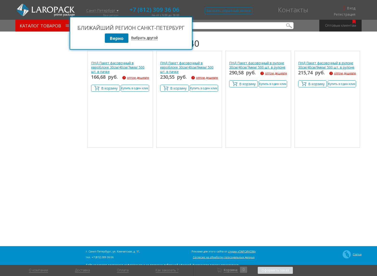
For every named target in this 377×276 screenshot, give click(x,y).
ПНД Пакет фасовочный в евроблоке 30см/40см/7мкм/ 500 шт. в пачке (118, 67)
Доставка (82, 270)
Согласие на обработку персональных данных (224, 257)
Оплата (123, 270)
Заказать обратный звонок (228, 10)
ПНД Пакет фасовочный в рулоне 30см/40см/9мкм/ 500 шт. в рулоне (326, 65)
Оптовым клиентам (340, 24)
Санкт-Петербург (102, 11)
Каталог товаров (44, 26)
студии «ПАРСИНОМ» (242, 251)
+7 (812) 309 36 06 (154, 9)
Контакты (293, 10)
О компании (38, 270)
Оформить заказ (275, 270)
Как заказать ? (167, 270)
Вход (348, 8)
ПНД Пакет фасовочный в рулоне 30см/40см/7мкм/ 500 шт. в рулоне (257, 65)
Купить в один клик (134, 88)
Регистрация (345, 14)
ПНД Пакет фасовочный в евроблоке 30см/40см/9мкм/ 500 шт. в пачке (187, 67)
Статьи (352, 254)
